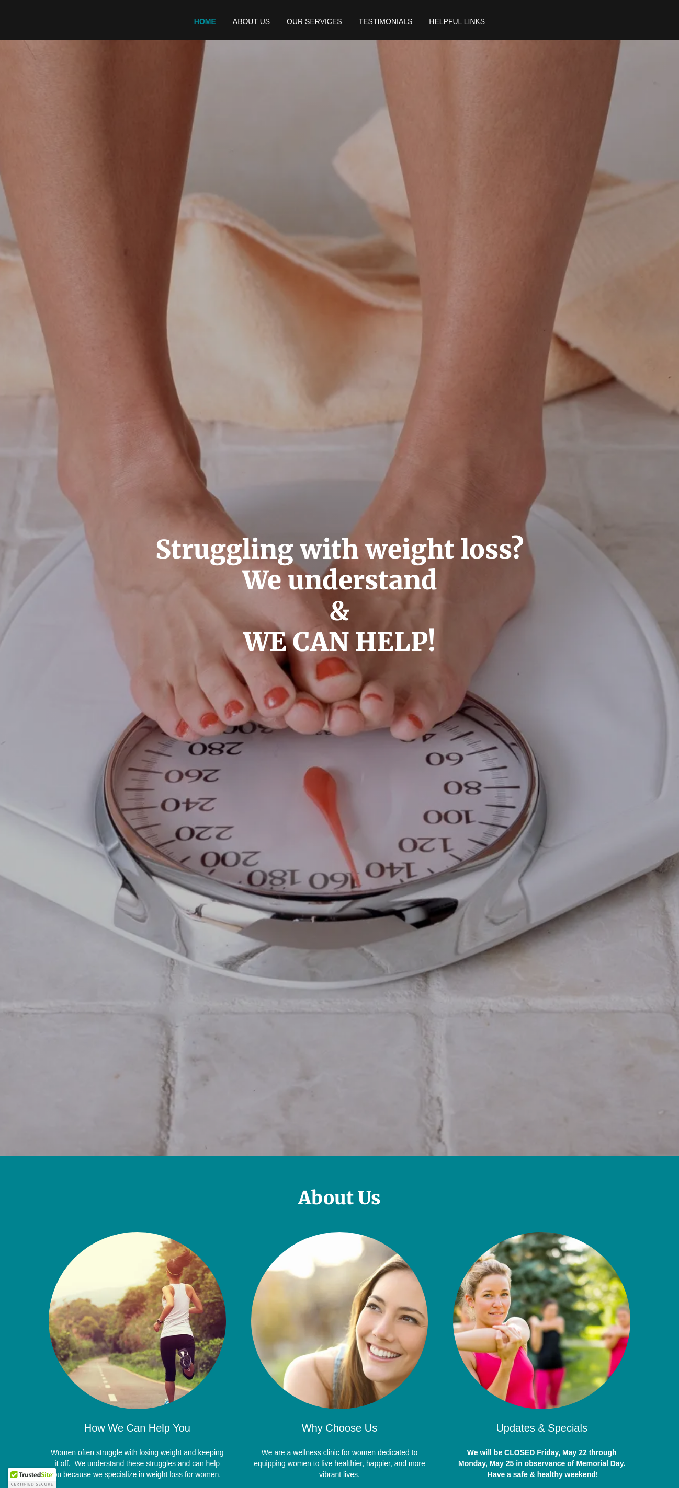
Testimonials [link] (386, 21)
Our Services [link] (314, 21)
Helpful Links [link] (457, 21)
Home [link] (205, 21)
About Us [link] (251, 21)
